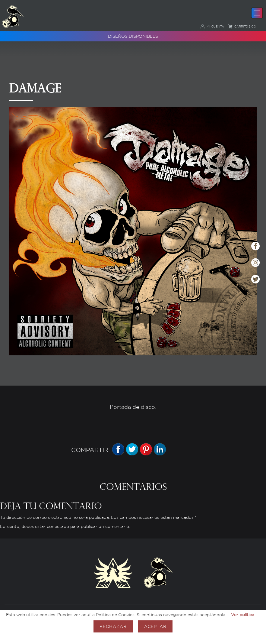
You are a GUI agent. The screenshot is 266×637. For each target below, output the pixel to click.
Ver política (242, 614)
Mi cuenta (212, 26)
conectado (58, 526)
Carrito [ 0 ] (241, 26)
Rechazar (113, 626)
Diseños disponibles (133, 36)
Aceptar (155, 626)
